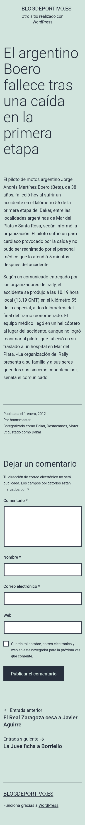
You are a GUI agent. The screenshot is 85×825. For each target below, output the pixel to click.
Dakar (45, 210)
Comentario (15, 500)
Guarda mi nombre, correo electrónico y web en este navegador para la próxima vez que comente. (45, 650)
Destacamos (57, 426)
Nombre (12, 557)
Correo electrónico (21, 586)
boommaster (20, 420)
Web (7, 615)
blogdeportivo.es (46, 8)
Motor (73, 426)
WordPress (48, 805)
